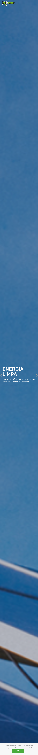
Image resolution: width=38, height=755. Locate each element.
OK (18, 751)
